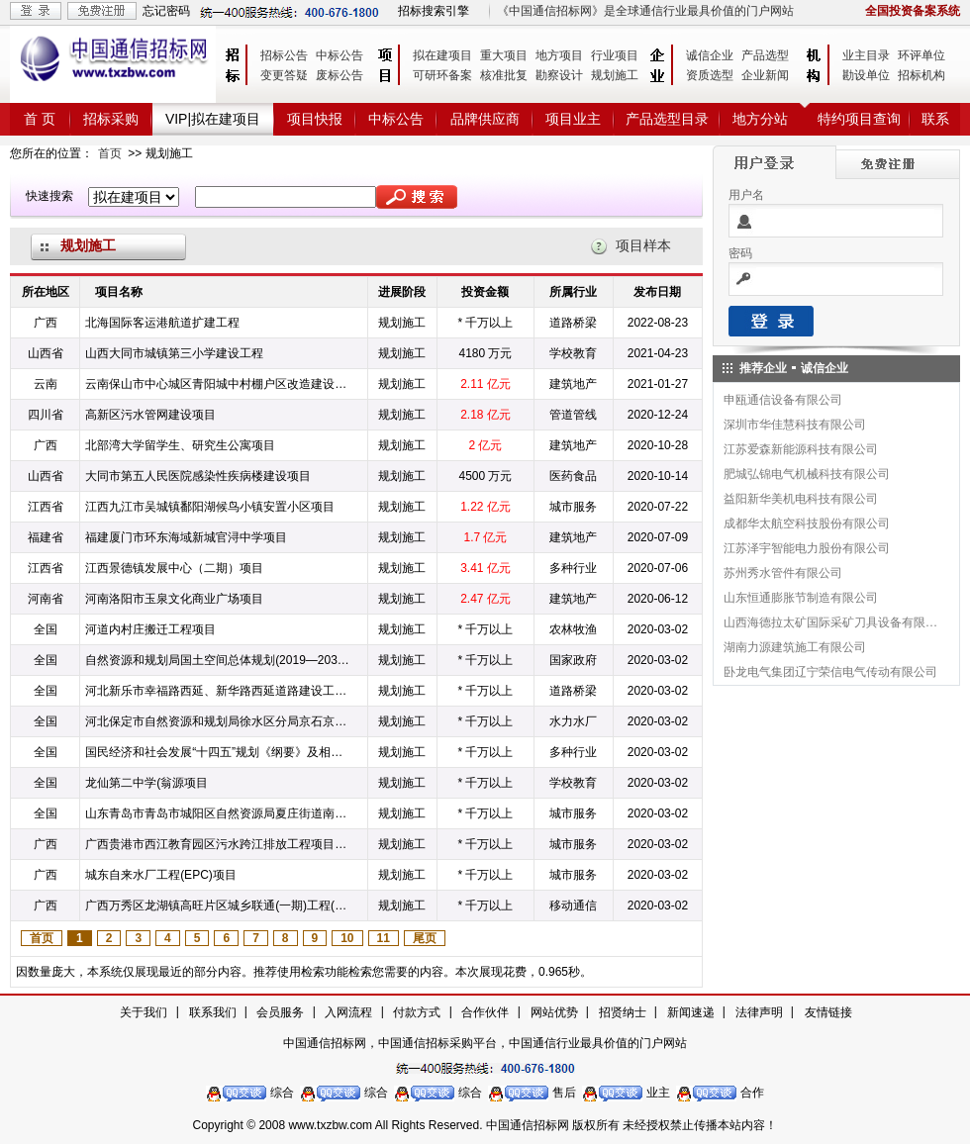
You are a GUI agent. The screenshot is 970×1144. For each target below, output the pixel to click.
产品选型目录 (667, 119)
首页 (110, 153)
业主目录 (866, 55)
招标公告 (284, 55)
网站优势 (554, 1012)
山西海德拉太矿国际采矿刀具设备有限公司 (831, 622)
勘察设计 (559, 75)
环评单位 (921, 55)
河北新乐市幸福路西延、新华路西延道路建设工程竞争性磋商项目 (217, 691)
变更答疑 (284, 75)
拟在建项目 (442, 55)
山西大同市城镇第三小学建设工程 (174, 353)
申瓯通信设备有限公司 (783, 400)
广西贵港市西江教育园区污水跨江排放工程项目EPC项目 (217, 844)
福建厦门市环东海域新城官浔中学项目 (186, 537)
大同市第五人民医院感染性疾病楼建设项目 (198, 476)
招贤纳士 (622, 1012)
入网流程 (348, 1012)
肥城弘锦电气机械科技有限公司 (807, 474)
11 (383, 938)
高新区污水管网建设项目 (150, 415)
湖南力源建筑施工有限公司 (795, 647)
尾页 (424, 938)
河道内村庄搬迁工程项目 (150, 629)
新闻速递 (691, 1012)
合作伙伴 (485, 1012)
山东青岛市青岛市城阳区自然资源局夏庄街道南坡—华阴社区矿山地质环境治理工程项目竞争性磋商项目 (217, 813)
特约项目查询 (859, 119)
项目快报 (314, 119)
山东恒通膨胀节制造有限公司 (801, 598)
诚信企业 (709, 55)
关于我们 (143, 1012)
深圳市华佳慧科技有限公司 (795, 424)
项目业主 (573, 119)
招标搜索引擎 (433, 11)
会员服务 (280, 1012)
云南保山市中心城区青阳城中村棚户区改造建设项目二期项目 (217, 384)
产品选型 (765, 55)
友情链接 (828, 1012)
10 (346, 938)
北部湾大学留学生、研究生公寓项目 (180, 445)
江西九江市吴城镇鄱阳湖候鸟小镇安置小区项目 (210, 507)
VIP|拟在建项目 (212, 119)
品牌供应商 (485, 119)
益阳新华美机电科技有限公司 (801, 499)
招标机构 (921, 75)
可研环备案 (442, 75)
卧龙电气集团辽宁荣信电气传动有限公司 (830, 672)
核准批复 (504, 75)
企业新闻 (765, 75)
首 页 (39, 119)
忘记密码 (166, 11)
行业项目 (614, 55)
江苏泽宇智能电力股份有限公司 (807, 548)
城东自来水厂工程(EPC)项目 (161, 875)
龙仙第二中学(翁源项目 (146, 783)
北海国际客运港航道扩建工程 (162, 323)
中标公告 (339, 55)
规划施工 (614, 75)
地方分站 (760, 119)
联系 (935, 119)
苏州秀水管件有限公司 (783, 573)
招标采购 (111, 119)
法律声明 (759, 1012)
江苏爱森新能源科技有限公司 (801, 449)
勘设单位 (866, 75)
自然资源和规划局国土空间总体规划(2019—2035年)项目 (217, 660)
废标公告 (339, 75)
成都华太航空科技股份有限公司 (807, 523)
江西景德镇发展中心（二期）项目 (174, 568)
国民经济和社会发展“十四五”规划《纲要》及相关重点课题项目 (217, 752)
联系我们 (213, 1012)
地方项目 (559, 55)
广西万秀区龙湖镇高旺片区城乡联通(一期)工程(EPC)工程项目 (217, 905)
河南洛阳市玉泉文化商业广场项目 (174, 599)
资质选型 (709, 75)
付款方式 (416, 1012)
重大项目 (504, 55)
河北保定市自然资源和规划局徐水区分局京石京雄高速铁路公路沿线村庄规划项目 (217, 721)
